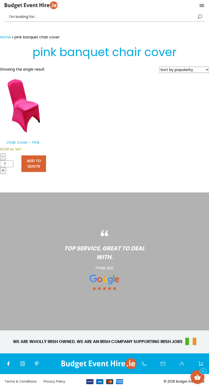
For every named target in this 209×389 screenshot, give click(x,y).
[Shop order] (184, 70)
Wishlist (203, 366)
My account (184, 366)
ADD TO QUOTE (34, 163)
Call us (146, 366)
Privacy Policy (54, 381)
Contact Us (165, 366)
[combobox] (102, 16)
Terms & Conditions (21, 381)
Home (5, 37)
